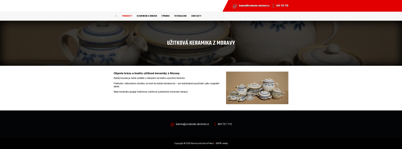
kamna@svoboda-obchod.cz (254, 6)
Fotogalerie (180, 16)
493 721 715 (282, 6)
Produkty (127, 16)
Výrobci (166, 16)
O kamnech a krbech (147, 16)
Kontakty (196, 16)
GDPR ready (222, 143)
